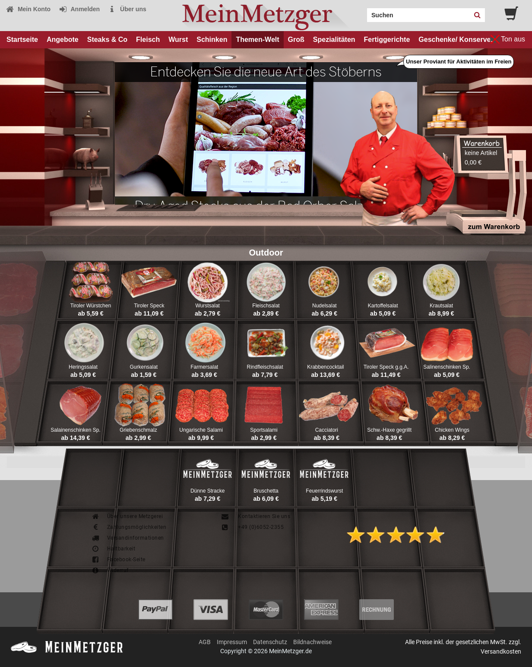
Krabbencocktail (325, 367)
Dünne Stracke (207, 491)
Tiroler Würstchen (90, 306)
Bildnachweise (312, 642)
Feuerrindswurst (324, 491)
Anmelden (79, 9)
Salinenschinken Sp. (446, 367)
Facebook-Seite (118, 559)
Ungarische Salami (201, 430)
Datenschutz (270, 642)
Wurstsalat (207, 306)
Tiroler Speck (149, 306)
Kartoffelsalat (383, 306)
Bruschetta (265, 491)
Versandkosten (501, 651)
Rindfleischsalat (265, 367)
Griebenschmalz (138, 430)
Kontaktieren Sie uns (255, 516)
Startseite (22, 39)
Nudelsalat (324, 306)
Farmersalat (204, 367)
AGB (205, 642)
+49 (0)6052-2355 (252, 527)
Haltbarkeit (113, 549)
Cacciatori (326, 430)
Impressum (232, 642)
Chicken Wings (452, 430)
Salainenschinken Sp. (75, 430)
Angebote (63, 39)
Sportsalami (263, 430)
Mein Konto (28, 9)
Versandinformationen (127, 538)
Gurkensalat (144, 367)
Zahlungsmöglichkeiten (128, 527)
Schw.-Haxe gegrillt (389, 430)
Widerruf (110, 570)
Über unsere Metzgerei (127, 516)
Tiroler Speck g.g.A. (386, 367)
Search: (362, 12)
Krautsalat (441, 306)
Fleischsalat (265, 306)
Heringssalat (83, 367)
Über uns (127, 9)
